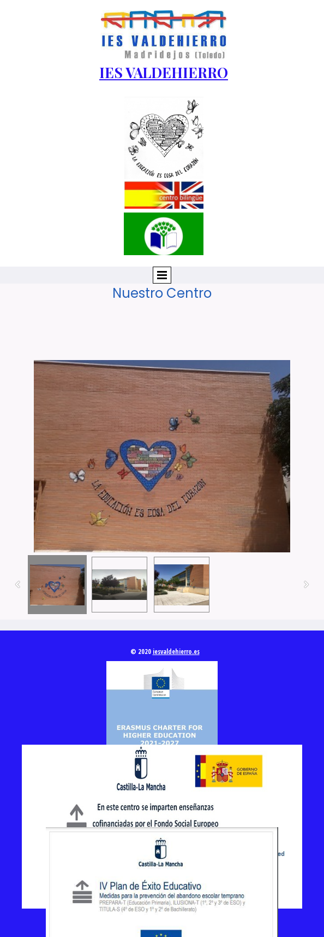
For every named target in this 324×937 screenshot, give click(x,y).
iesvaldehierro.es (176, 651)
